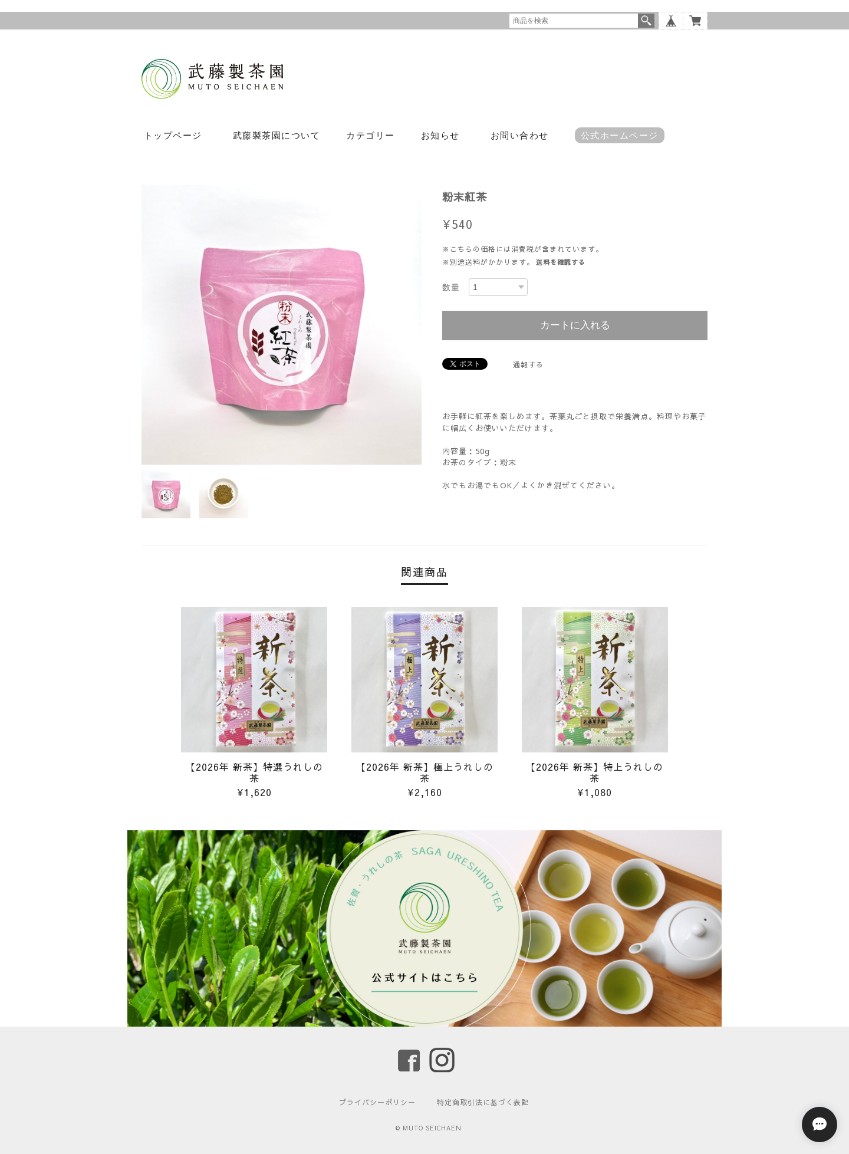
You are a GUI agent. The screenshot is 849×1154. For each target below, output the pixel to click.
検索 (646, 21)
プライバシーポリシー (377, 1102)
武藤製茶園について (277, 135)
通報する (528, 364)
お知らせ (440, 135)
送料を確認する (560, 262)
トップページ (173, 135)
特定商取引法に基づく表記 (483, 1102)
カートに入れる (575, 325)
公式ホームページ (620, 135)
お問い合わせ (520, 135)
